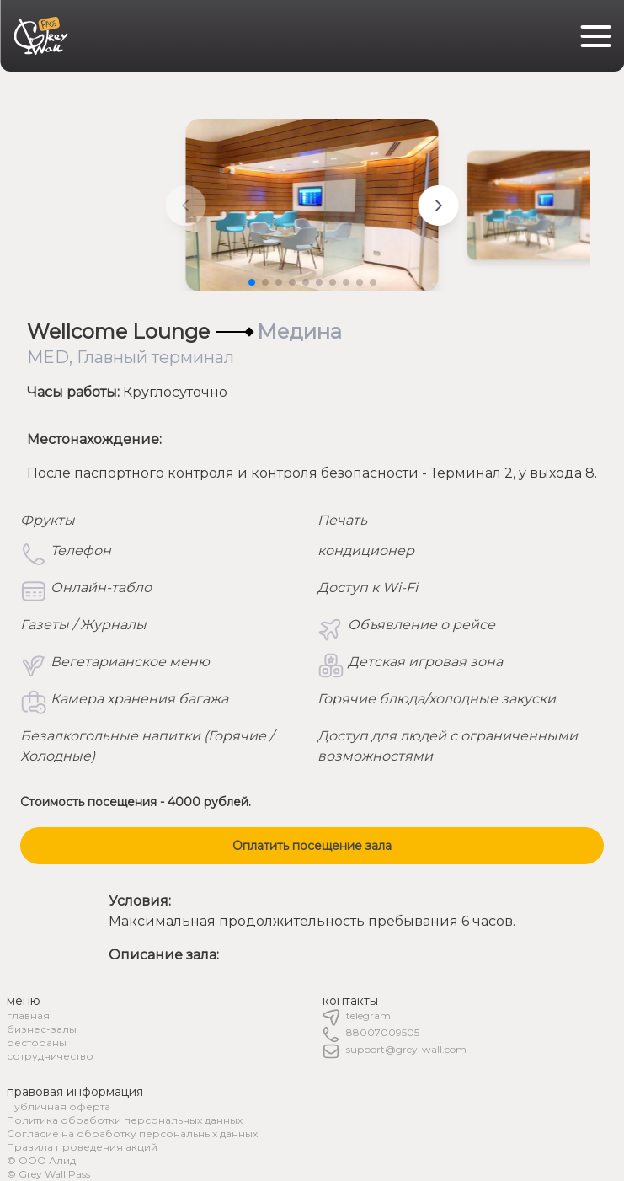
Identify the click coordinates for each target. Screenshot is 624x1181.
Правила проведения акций (82, 1147)
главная (28, 1015)
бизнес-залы (42, 1029)
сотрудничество (50, 1056)
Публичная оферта (58, 1106)
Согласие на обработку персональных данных (132, 1133)
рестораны (37, 1042)
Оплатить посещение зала (312, 845)
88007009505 (382, 1032)
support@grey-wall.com (406, 1049)
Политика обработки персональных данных (125, 1120)
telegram (368, 1015)
